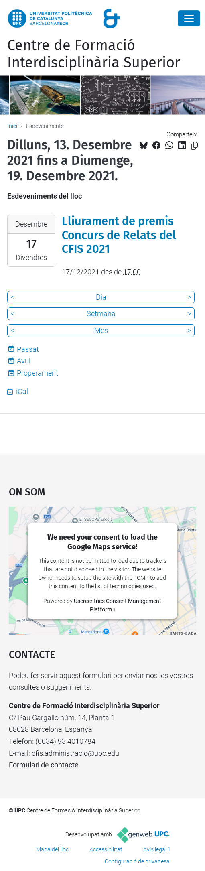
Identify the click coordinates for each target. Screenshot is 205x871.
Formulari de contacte (44, 765)
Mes (101, 330)
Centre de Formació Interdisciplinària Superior (93, 54)
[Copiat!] (194, 145)
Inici (12, 126)
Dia (101, 297)
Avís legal (154, 849)
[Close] (189, 18)
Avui (23, 361)
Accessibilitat (105, 849)
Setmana (101, 313)
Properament (37, 373)
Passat (28, 349)
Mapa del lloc (52, 849)
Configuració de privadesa (137, 861)
